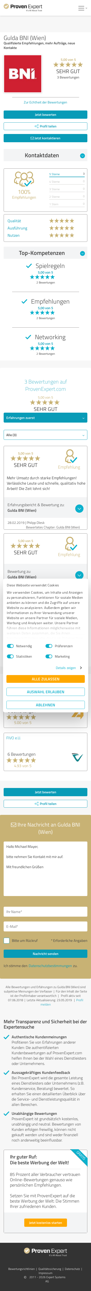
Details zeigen (66, 667)
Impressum (45, 1273)
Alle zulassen (45, 679)
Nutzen (14, 235)
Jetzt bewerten (45, 114)
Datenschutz (72, 1269)
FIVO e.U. (13, 737)
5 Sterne (54, 174)
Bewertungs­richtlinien (21, 1269)
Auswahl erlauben (45, 691)
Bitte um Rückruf (25, 940)
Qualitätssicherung (49, 1269)
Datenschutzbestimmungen (50, 965)
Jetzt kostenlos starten (45, 1222)
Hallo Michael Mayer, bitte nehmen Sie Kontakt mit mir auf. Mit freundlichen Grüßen (45, 869)
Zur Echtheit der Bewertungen (45, 102)
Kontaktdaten (55, 155)
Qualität (14, 220)
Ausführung (17, 228)
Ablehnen (45, 705)
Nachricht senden (45, 953)
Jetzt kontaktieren (45, 138)
